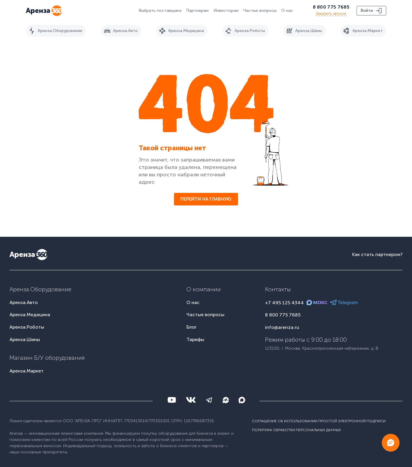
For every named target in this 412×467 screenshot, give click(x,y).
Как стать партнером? (377, 254)
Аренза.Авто (120, 31)
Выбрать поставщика (160, 10)
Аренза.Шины (303, 31)
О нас (287, 10)
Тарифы (195, 339)
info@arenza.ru (282, 327)
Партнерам (197, 10)
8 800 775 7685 (331, 7)
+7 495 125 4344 (284, 303)
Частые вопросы (260, 10)
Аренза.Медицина (180, 31)
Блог (191, 327)
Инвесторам (226, 10)
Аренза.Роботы (244, 31)
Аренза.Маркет (362, 31)
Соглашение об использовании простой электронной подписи (319, 421)
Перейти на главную (206, 199)
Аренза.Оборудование (54, 31)
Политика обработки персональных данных (296, 430)
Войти (371, 10)
